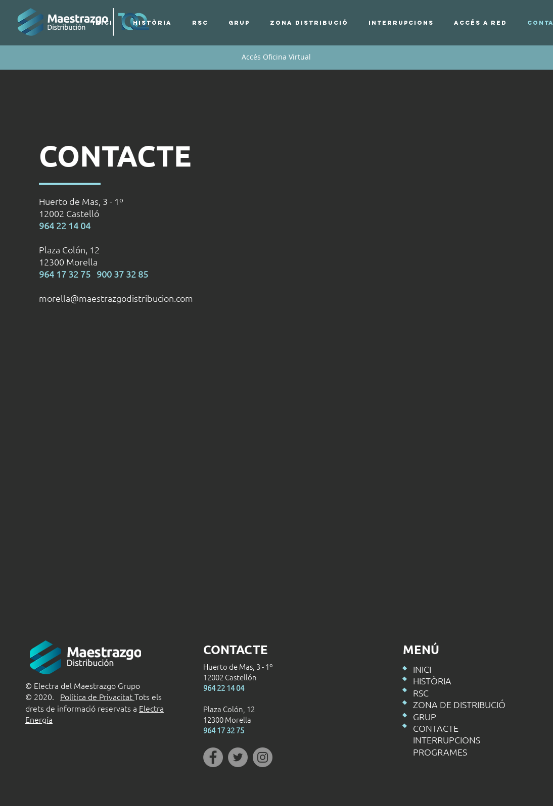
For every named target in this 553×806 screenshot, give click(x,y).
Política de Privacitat (97, 696)
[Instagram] (262, 757)
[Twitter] (238, 757)
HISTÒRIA (432, 680)
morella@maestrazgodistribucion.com (116, 298)
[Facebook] (213, 757)
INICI (422, 669)
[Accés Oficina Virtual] (276, 57)
